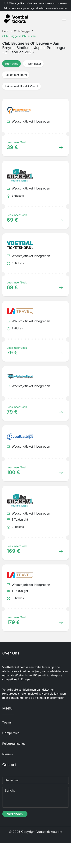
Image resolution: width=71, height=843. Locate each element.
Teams (7, 722)
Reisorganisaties (13, 743)
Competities (10, 733)
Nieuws (7, 754)
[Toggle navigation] (64, 19)
